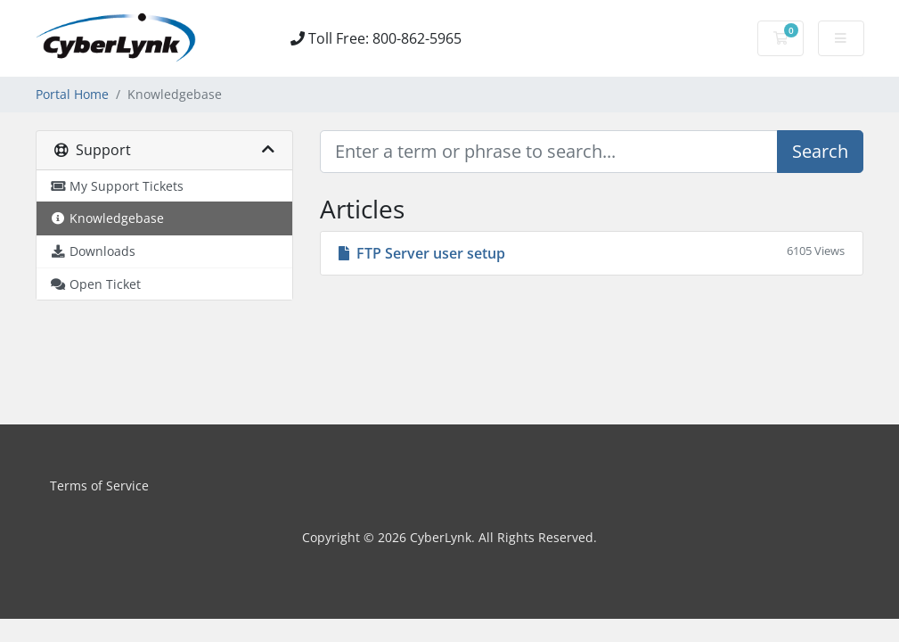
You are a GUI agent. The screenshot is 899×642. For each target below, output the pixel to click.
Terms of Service (99, 485)
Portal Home (72, 94)
